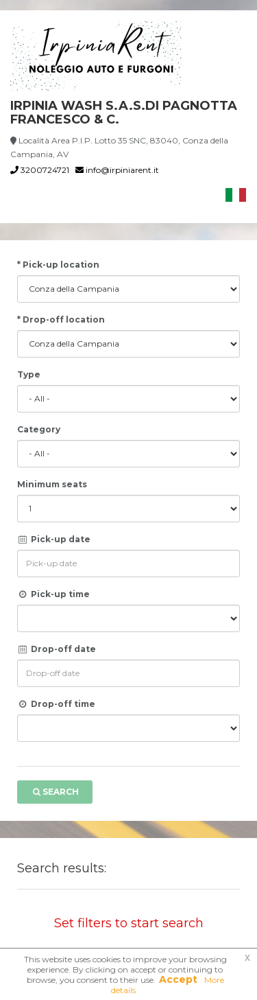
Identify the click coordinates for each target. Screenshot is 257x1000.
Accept (178, 979)
